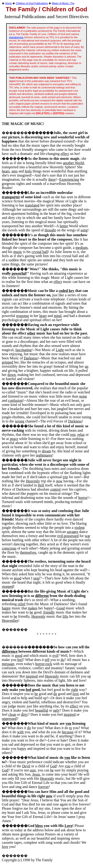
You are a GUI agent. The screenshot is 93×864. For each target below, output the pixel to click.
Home (8, 3)
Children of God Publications (32, 3)
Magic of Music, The (63, 3)
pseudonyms (16, 37)
